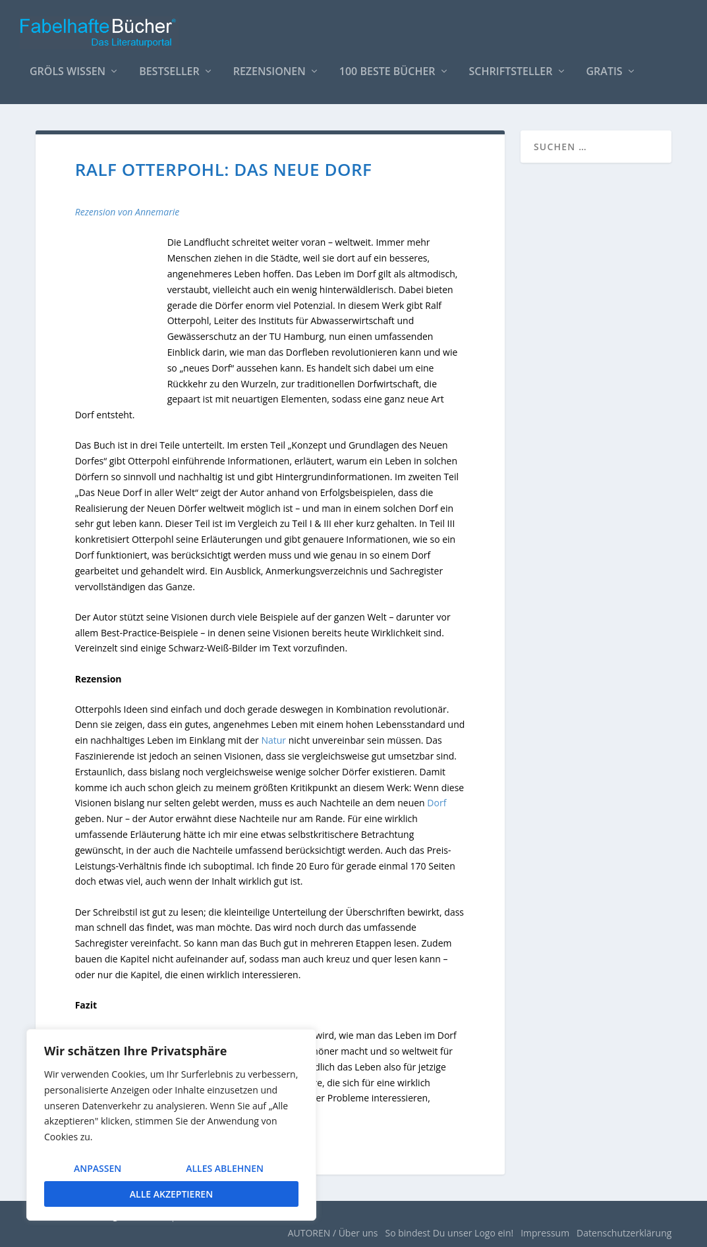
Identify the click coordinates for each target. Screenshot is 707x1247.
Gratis (604, 72)
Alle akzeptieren (171, 1194)
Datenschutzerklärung (624, 1233)
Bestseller (169, 72)
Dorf (436, 802)
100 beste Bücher (387, 72)
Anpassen (97, 1168)
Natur (273, 740)
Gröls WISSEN (67, 72)
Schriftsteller (511, 72)
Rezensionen (269, 72)
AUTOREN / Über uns (333, 1233)
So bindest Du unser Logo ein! (449, 1233)
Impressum (545, 1233)
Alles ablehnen (225, 1168)
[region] (171, 1125)
